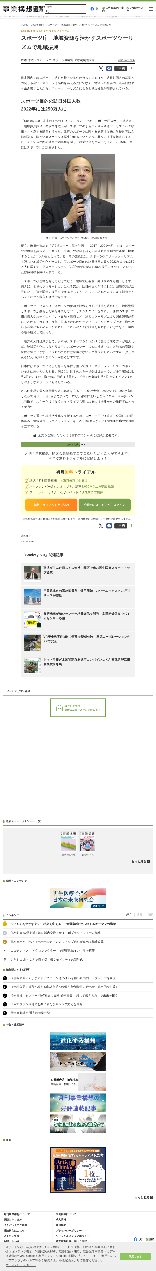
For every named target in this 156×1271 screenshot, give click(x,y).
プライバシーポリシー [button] (21, 1265)
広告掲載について (66, 1214)
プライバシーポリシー (69, 1230)
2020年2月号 (126, 60)
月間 (150, 914)
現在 (129, 914)
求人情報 (61, 1219)
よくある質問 (11, 1236)
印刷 (121, 68)
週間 (140, 914)
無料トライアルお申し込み (51, 504)
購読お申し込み (13, 1219)
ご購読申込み (135, 9)
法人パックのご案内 (15, 1225)
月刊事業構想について (17, 1214)
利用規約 (61, 1225)
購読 (150, 1239)
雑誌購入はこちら (14, 1230)
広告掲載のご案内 (113, 9)
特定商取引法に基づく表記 (71, 1241)
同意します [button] (135, 1256)
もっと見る (138, 861)
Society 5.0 (28, 541)
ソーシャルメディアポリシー (73, 1236)
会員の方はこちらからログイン (104, 504)
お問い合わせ (11, 1241)
